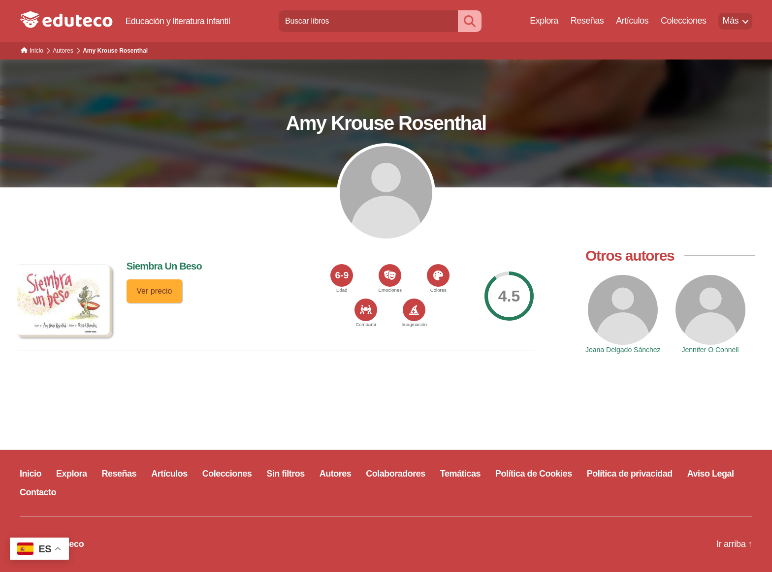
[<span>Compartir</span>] (365, 310)
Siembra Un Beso (164, 266)
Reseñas (587, 21)
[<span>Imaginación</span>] (414, 310)
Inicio (30, 474)
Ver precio (154, 291)
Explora (544, 21)
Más (730, 21)
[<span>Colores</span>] (438, 275)
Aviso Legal (710, 474)
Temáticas (460, 474)
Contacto (38, 492)
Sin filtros (285, 474)
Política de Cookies (533, 474)
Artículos (632, 21)
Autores (336, 474)
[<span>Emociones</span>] (390, 275)
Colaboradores (395, 474)
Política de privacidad (630, 474)
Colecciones (684, 21)
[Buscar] (470, 20)
